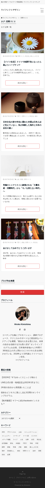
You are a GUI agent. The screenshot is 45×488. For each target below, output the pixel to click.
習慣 (21, 179)
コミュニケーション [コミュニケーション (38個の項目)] (30, 432)
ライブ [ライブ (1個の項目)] (15, 439)
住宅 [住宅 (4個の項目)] (32, 439)
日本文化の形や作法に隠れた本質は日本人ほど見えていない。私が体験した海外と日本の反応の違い (22, 125)
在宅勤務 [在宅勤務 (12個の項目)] (5, 443)
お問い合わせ (31, 477)
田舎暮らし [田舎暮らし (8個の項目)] (11, 451)
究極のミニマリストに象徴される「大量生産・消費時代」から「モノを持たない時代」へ (22, 188)
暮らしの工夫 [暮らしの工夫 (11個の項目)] (34, 447)
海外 (36, 116)
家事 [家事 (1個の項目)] (3, 447)
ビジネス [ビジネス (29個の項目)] (34, 436)
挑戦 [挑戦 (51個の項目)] (25, 447)
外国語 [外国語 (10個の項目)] (18, 443)
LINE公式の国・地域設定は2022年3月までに (20, 382)
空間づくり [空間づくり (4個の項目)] (26, 451)
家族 (23, 242)
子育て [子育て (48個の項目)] (25, 443)
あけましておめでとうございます (17, 248)
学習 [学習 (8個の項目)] (36, 443)
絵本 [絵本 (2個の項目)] (34, 451)
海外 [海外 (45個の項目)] (3, 451)
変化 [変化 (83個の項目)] (11, 443)
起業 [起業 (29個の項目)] (8, 454)
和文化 (27, 56)
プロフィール (23, 360)
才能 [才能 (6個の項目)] (19, 447)
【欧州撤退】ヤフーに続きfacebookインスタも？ (20, 402)
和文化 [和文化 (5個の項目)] (39, 439)
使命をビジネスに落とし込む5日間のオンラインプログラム (20, 394)
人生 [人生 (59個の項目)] (21, 439)
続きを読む (22, 83)
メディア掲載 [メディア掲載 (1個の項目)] (6, 439)
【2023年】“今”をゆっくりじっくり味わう (19, 377)
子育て (18, 116)
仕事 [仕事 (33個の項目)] (27, 439)
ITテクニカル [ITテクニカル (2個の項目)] (12, 432)
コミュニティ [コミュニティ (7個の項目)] (6, 436)
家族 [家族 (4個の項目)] (8, 447)
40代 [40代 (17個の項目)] (3, 432)
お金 (17, 179)
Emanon (27, 485)
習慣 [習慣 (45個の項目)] (39, 451)
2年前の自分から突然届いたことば (16, 387)
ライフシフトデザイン (10, 10)
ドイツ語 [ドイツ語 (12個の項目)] (26, 436)
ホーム (11, 477)
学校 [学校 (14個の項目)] (31, 443)
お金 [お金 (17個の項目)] (20, 432)
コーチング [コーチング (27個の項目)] (16, 436)
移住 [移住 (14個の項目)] (18, 451)
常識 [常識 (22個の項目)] (14, 447)
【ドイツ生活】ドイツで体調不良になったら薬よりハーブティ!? (22, 63)
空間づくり (20, 56)
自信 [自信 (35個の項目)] (3, 454)
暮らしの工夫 (34, 56)
